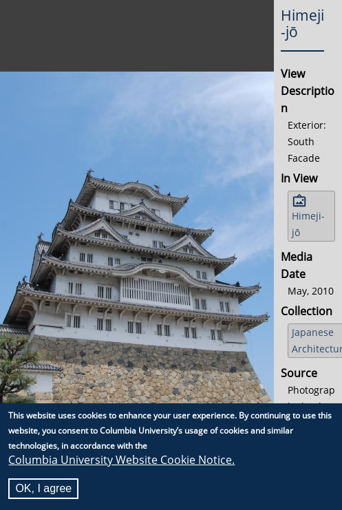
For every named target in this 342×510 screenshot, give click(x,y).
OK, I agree (43, 488)
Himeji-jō (308, 224)
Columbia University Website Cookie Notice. (121, 459)
